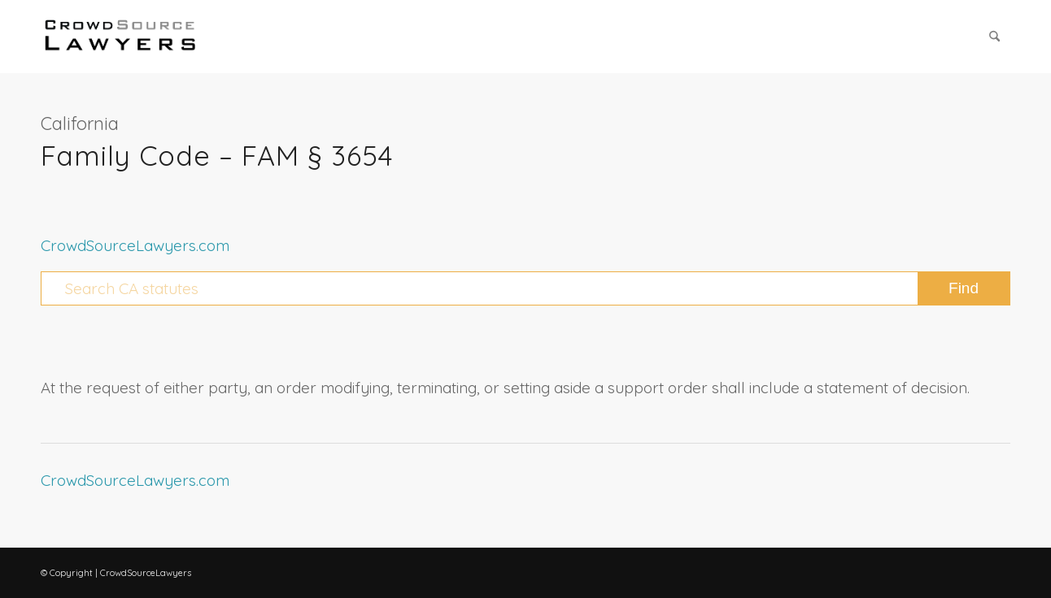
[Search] (994, 36)
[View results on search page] (964, 288)
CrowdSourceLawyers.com (135, 245)
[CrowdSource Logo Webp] (120, 36)
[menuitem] (994, 36)
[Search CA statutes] (525, 288)
